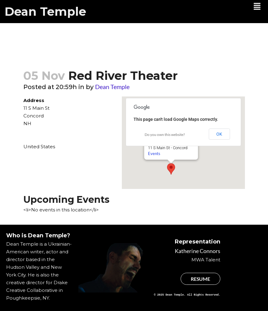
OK (219, 134)
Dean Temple (45, 11)
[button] (257, 7)
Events (154, 153)
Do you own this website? (165, 134)
